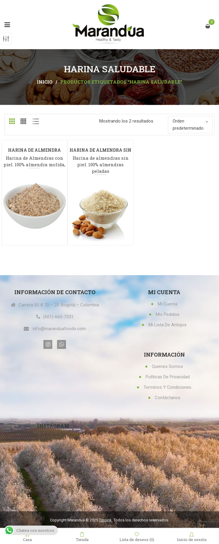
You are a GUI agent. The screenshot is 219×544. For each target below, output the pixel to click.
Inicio (45, 82)
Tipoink (105, 520)
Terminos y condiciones (167, 387)
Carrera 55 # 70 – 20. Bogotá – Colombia (58, 305)
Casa (27, 537)
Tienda (82, 537)
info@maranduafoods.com (59, 328)
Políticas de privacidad (168, 377)
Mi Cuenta (167, 304)
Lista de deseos (136, 537)
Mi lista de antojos (168, 324)
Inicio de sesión (192, 537)
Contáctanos (167, 397)
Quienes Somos (167, 366)
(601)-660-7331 (58, 316)
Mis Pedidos (167, 314)
